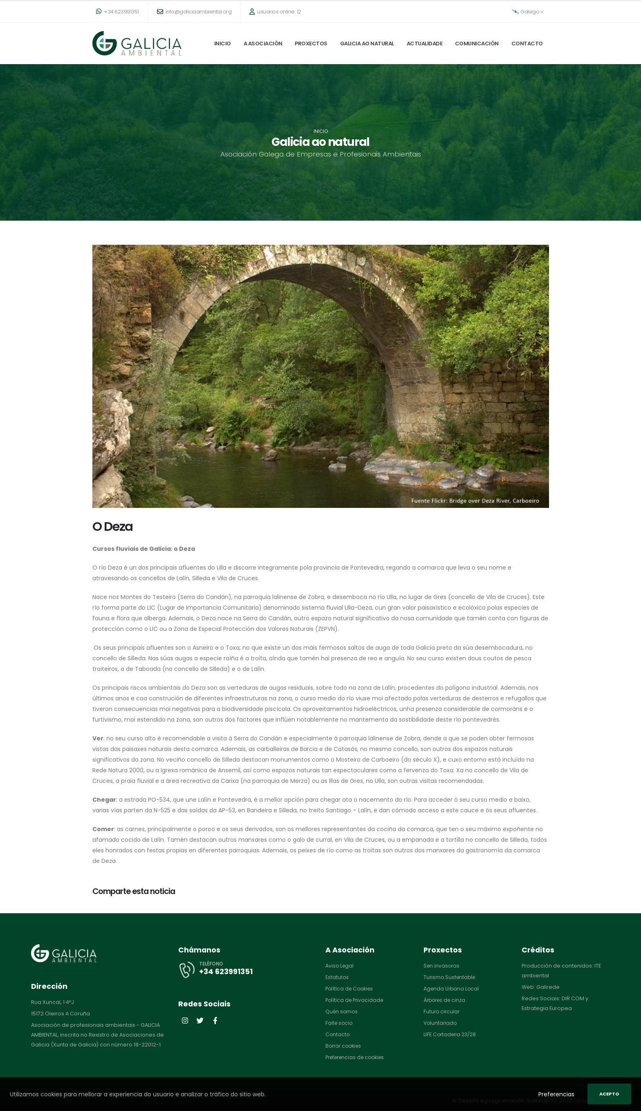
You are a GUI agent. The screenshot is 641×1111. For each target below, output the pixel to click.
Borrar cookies (344, 1045)
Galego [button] (528, 11)
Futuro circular (442, 1011)
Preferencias (556, 1094)
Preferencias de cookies (357, 1057)
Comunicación (477, 43)
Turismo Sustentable (451, 977)
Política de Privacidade (355, 1000)
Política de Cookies (350, 988)
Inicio (222, 43)
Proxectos (311, 43)
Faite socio (339, 1022)
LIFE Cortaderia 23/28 (451, 1034)
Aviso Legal (340, 965)
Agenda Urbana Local (452, 988)
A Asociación (263, 43)
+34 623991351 (117, 11)
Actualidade (425, 43)
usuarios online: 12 (275, 11)
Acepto (609, 1094)
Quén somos (342, 1011)
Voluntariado (441, 1022)
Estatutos (337, 977)
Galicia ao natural (367, 43)
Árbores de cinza (446, 1000)
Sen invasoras (442, 965)
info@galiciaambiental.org (194, 11)
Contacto (527, 43)
